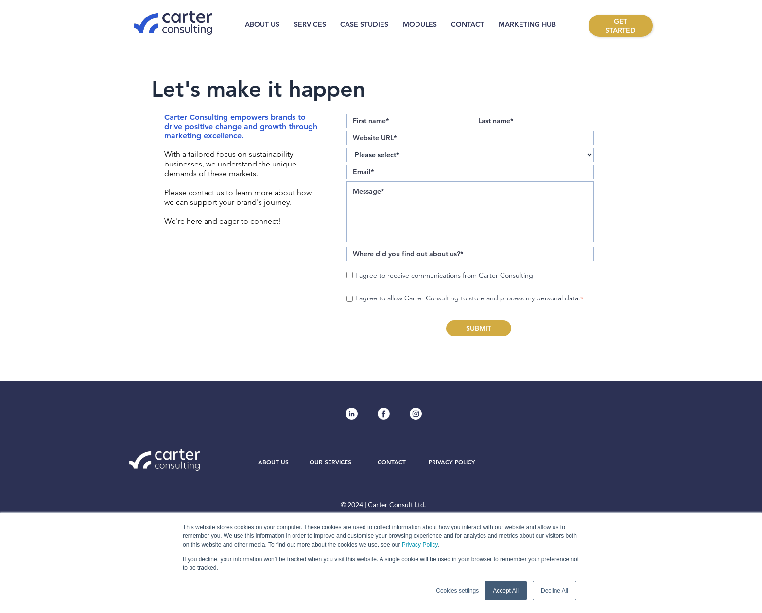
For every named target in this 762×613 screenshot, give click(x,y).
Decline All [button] (554, 590)
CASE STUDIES (364, 24)
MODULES (420, 24)
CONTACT (467, 24)
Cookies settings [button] (457, 590)
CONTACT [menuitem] (392, 462)
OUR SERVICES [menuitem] (330, 462)
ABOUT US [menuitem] (273, 462)
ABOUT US (262, 24)
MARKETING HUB (527, 24)
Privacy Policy (420, 544)
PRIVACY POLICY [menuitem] (452, 462)
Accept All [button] (506, 590)
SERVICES (310, 24)
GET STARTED (621, 25)
